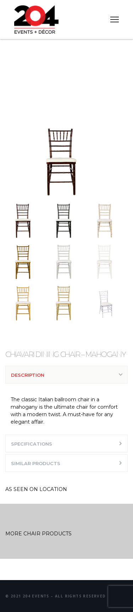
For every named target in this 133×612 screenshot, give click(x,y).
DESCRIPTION (27, 375)
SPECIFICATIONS (31, 444)
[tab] (66, 375)
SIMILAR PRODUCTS (35, 463)
